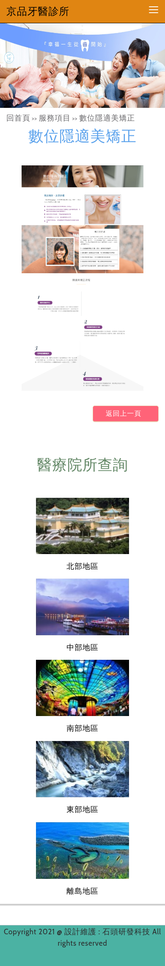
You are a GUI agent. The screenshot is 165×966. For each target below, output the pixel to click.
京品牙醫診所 (37, 11)
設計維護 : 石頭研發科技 (108, 931)
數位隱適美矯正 (107, 118)
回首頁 (18, 118)
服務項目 (55, 118)
